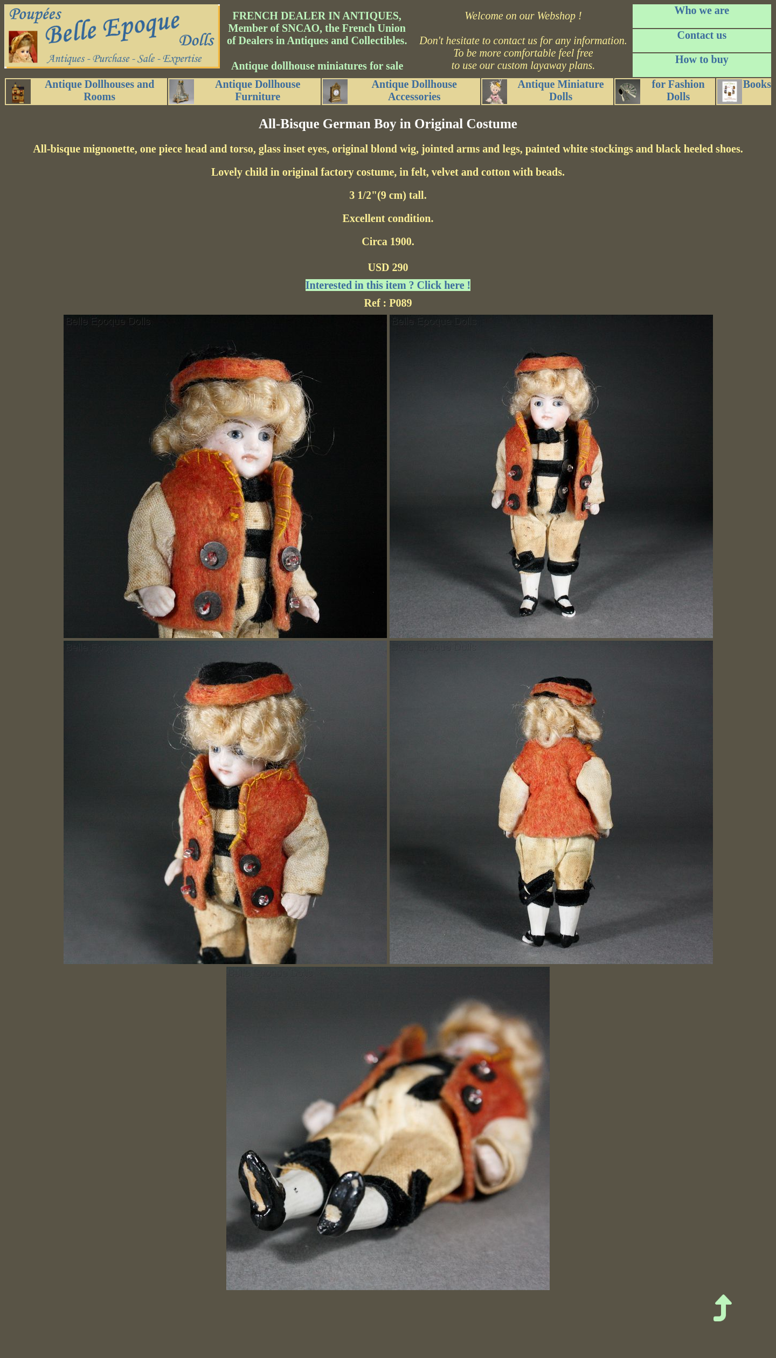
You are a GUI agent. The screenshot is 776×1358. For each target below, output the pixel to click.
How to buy (702, 59)
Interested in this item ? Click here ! (388, 285)
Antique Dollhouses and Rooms (80, 91)
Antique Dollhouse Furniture (234, 91)
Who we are (701, 10)
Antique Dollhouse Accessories (390, 91)
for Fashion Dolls (659, 91)
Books (744, 91)
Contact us (702, 35)
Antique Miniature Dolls (543, 91)
